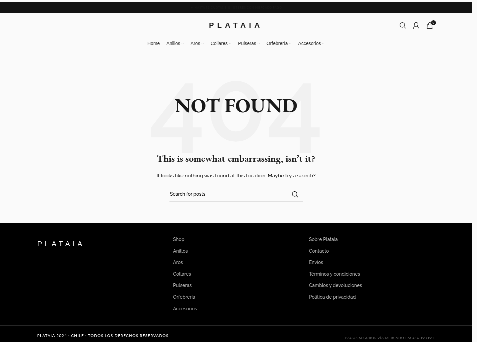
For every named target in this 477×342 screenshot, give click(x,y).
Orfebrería (184, 297)
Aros (178, 262)
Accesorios (185, 308)
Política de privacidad (332, 297)
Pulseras (182, 285)
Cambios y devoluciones (335, 285)
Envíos (316, 262)
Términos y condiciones (334, 274)
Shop (178, 239)
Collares (182, 274)
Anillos (180, 251)
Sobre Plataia (323, 239)
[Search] (403, 25)
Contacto (319, 251)
